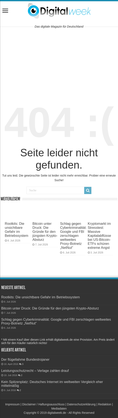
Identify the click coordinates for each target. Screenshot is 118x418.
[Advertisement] (59, 61)
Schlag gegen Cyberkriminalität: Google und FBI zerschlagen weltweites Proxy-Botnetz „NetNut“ (73, 235)
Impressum (12, 404)
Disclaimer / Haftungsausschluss (43, 404)
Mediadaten (59, 408)
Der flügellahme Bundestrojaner (25, 359)
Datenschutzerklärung (81, 404)
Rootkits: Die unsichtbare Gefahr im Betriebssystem (16, 229)
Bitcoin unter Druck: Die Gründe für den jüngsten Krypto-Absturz (44, 231)
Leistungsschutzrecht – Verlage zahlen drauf (35, 370)
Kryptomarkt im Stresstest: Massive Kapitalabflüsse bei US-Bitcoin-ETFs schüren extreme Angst (99, 235)
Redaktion (104, 404)
